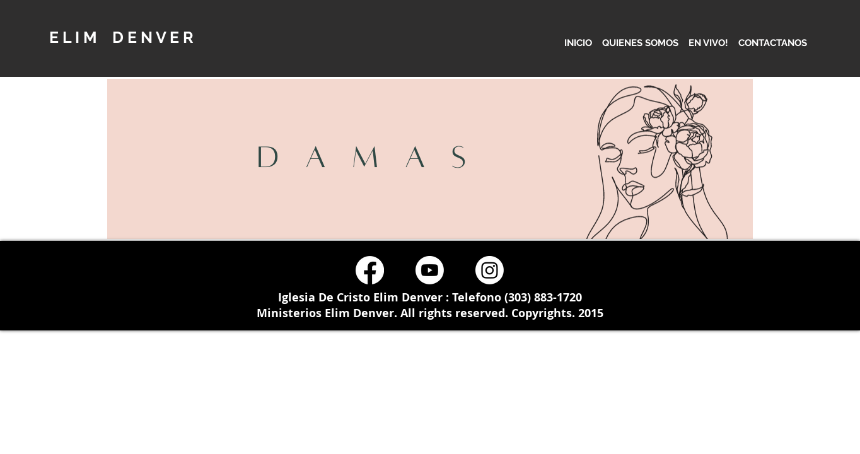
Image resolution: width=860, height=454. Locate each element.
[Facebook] (370, 270)
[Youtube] (429, 270)
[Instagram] (489, 270)
